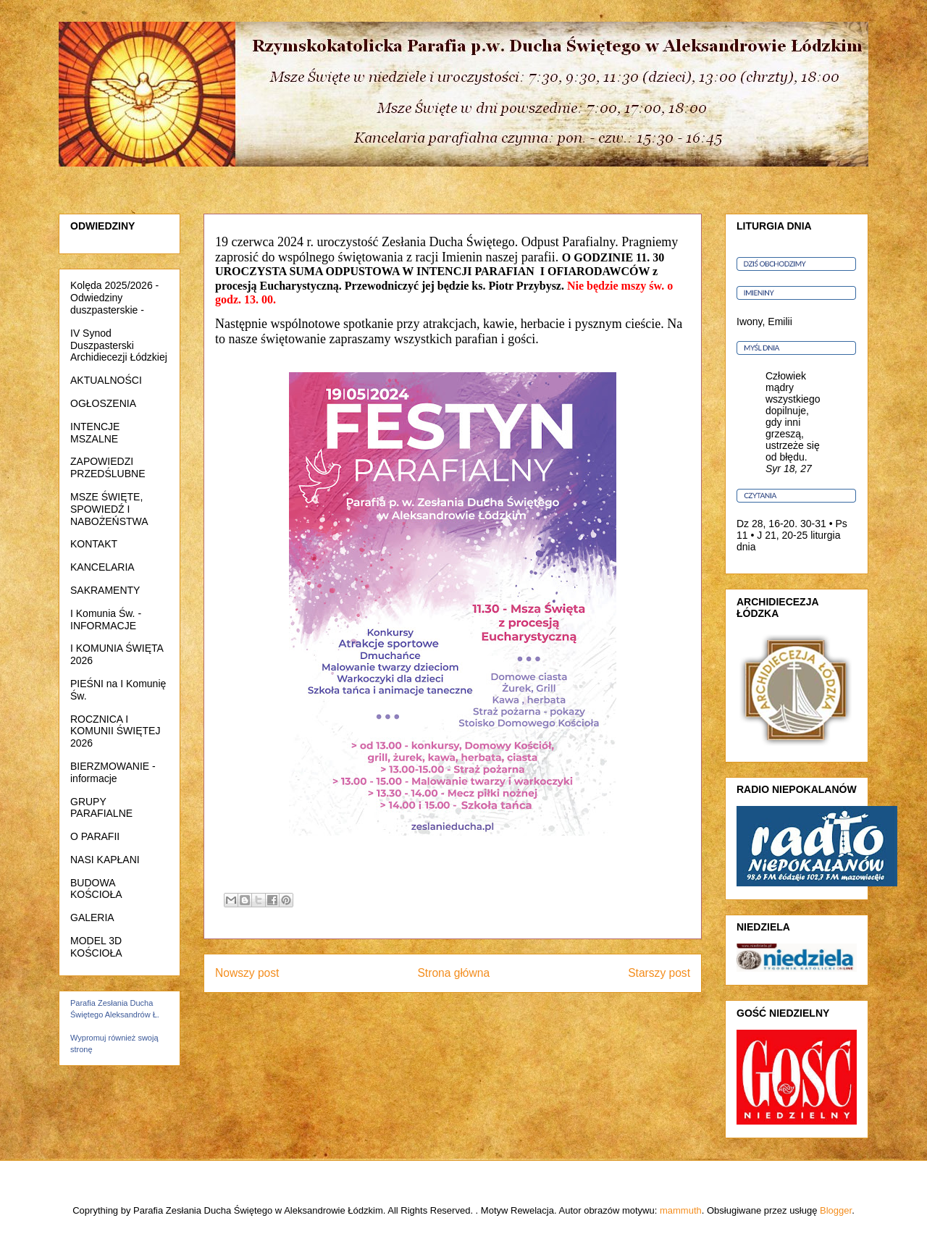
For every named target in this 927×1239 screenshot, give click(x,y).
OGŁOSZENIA (103, 403)
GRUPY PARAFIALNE (101, 808)
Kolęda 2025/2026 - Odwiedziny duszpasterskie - (114, 298)
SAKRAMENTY (105, 590)
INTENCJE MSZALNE (94, 433)
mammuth (681, 1210)
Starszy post (659, 973)
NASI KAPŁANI (105, 859)
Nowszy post (247, 973)
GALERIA (92, 917)
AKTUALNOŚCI (106, 380)
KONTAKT (93, 544)
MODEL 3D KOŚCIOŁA (96, 947)
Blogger (836, 1210)
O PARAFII (94, 836)
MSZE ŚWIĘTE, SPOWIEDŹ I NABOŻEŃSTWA (109, 509)
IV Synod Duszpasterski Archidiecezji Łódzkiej (118, 345)
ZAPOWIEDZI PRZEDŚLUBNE (107, 467)
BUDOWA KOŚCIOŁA (96, 889)
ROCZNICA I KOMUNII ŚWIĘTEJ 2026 (115, 731)
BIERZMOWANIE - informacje (113, 772)
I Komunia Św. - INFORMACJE (105, 619)
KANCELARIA (102, 567)
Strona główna (453, 973)
